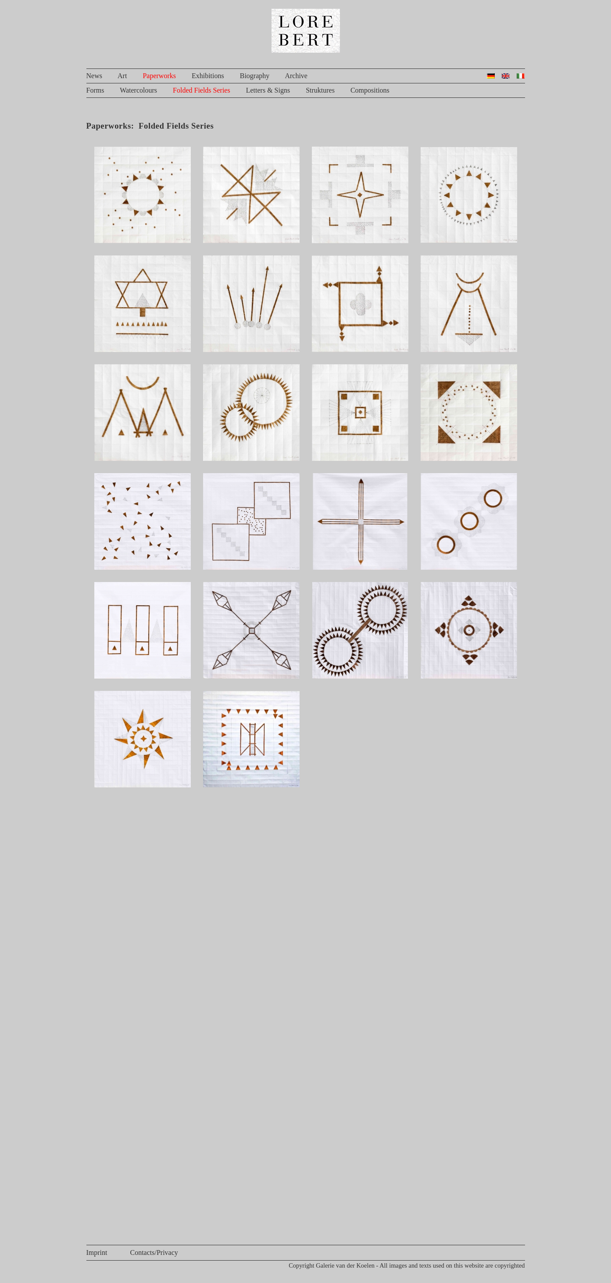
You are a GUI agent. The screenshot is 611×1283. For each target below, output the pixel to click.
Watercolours (138, 90)
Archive (296, 75)
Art (122, 75)
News (94, 75)
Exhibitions (208, 75)
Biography (255, 75)
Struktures (320, 90)
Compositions (369, 90)
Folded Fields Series (201, 90)
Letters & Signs (268, 90)
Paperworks (159, 75)
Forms (95, 90)
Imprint (96, 1252)
